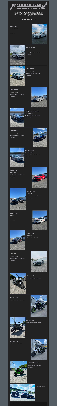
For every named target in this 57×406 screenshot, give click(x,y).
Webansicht (44, 403)
